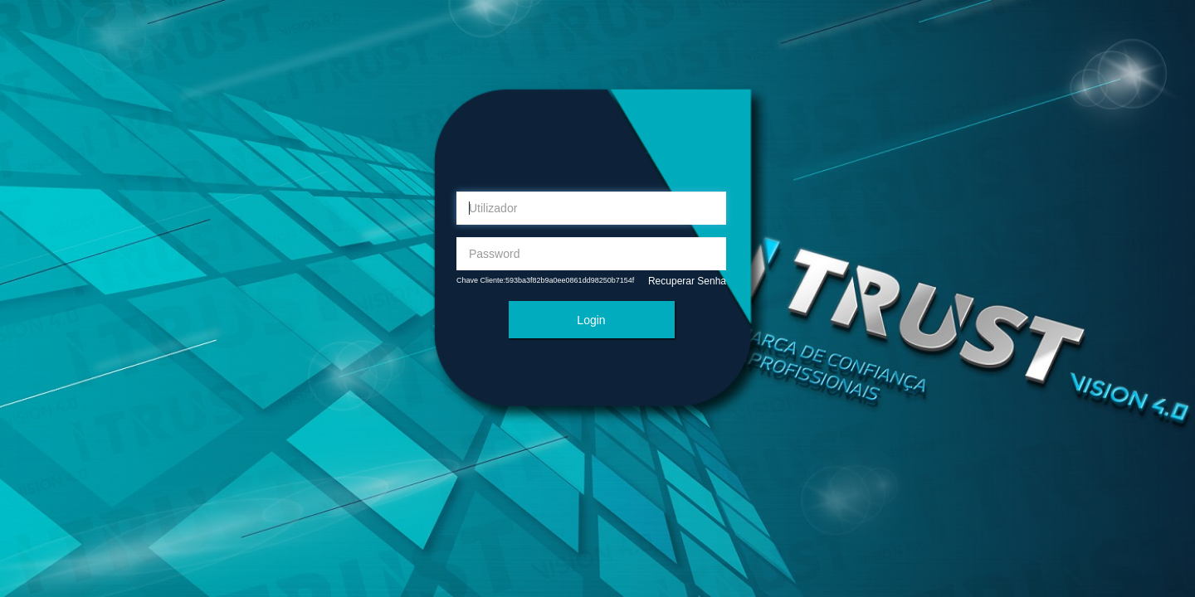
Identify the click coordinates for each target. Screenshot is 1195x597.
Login (591, 320)
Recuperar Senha (687, 281)
